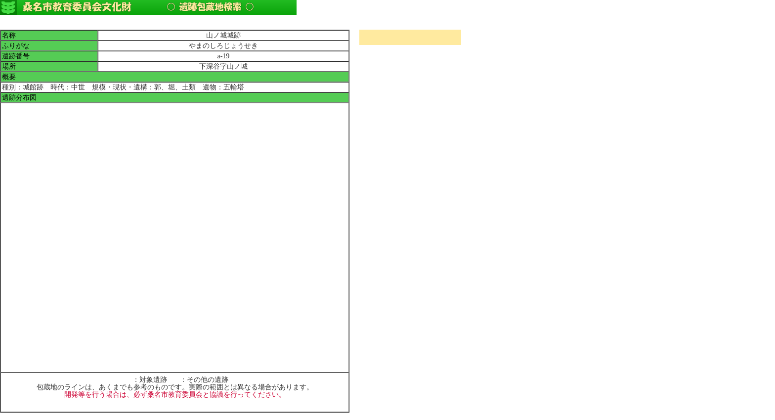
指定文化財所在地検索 (410, 60)
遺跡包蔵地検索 (410, 81)
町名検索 (410, 50)
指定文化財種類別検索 (410, 71)
